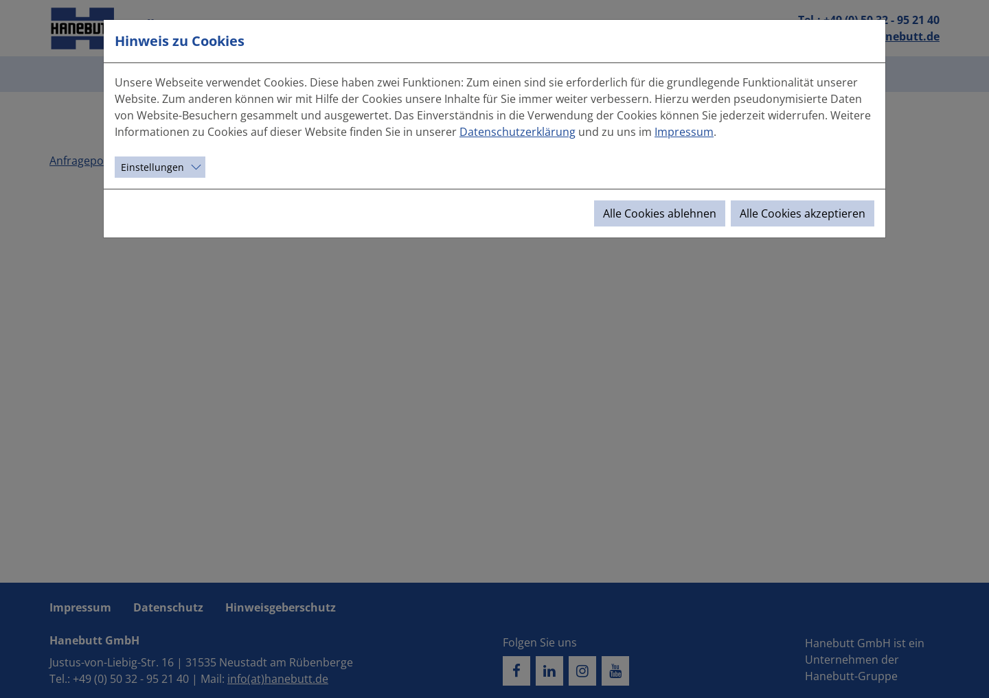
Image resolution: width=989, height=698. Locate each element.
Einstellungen (152, 167)
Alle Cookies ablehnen (659, 213)
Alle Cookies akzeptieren (802, 213)
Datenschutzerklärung (517, 131)
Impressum (684, 131)
